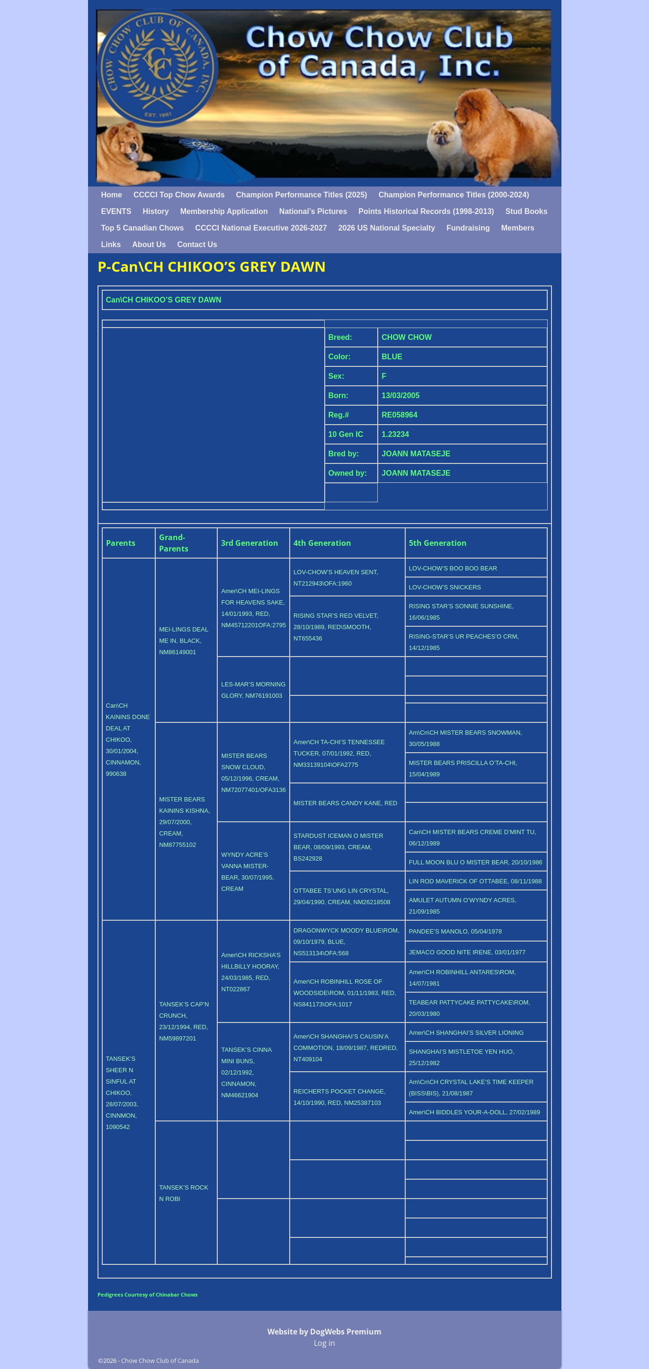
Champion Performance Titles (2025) (301, 195)
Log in (324, 1343)
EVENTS (116, 211)
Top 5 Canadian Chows (142, 228)
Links (111, 244)
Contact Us (197, 244)
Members (517, 228)
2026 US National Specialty (387, 228)
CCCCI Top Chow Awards (179, 195)
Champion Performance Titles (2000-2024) (454, 195)
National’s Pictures (313, 211)
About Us (149, 244)
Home (111, 195)
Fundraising (468, 228)
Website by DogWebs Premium (324, 1331)
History (156, 211)
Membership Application (224, 211)
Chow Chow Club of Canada (160, 1360)
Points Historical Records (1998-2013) (426, 211)
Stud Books (527, 211)
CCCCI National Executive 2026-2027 (261, 228)
